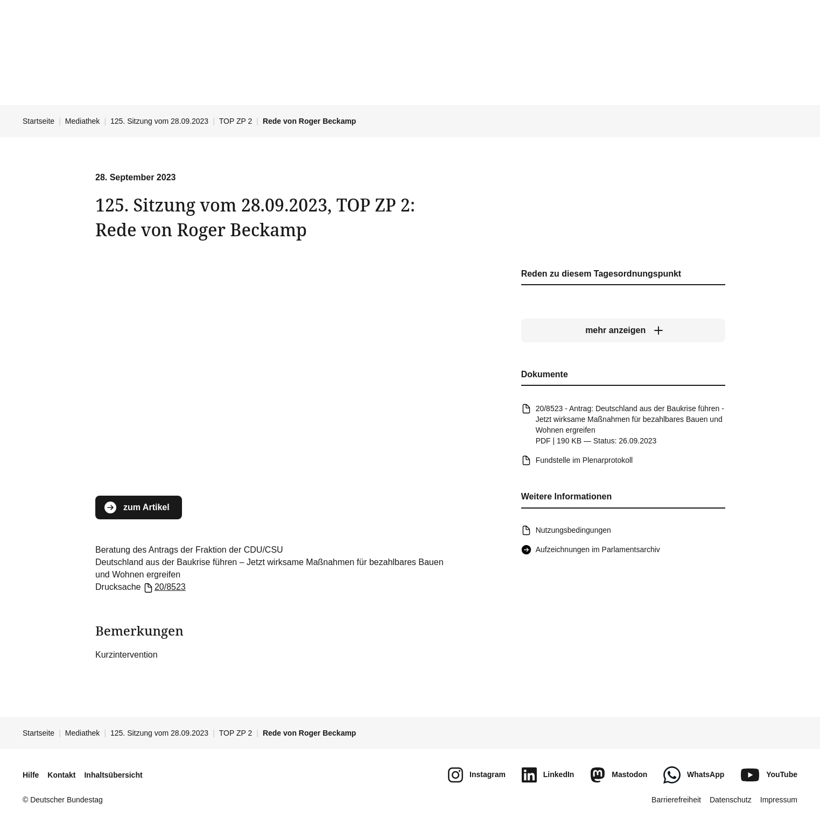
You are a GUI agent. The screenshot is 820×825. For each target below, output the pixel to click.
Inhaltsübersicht (113, 775)
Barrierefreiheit (676, 799)
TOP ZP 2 (235, 121)
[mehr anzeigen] (623, 330)
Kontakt (61, 775)
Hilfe (31, 775)
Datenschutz (731, 799)
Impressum (778, 799)
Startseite (38, 121)
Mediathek (82, 121)
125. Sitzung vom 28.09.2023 (159, 121)
